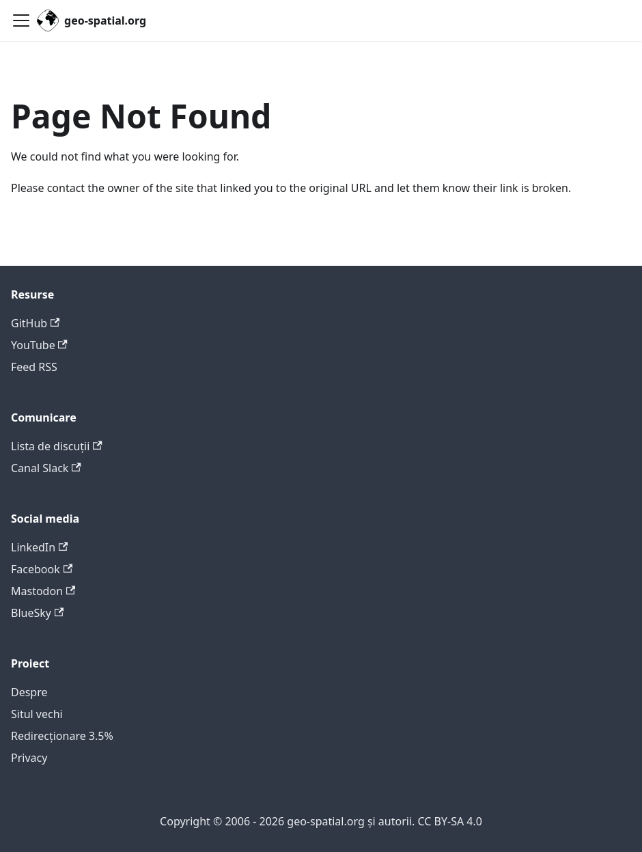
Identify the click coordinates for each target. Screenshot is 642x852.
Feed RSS (34, 366)
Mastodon (43, 591)
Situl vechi (37, 714)
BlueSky (37, 612)
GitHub (35, 323)
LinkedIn (39, 547)
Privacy (29, 757)
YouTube (39, 345)
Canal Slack (46, 468)
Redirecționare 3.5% (62, 735)
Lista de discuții (56, 446)
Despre (29, 692)
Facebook (41, 569)
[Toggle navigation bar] (21, 20)
